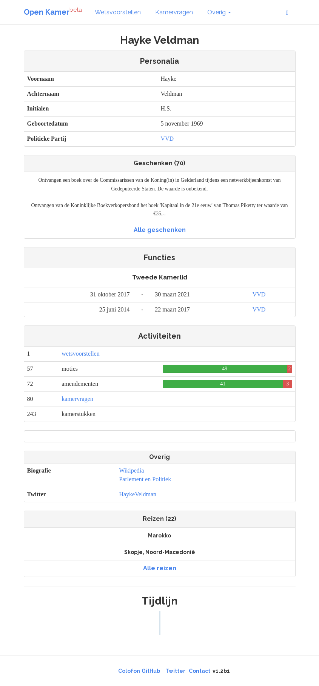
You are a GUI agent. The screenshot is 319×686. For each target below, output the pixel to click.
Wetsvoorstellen (118, 12)
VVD (167, 138)
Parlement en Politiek (145, 479)
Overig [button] (219, 12)
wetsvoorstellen (80, 353)
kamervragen (77, 399)
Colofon (129, 671)
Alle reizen (159, 568)
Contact (199, 671)
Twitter (175, 671)
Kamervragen (174, 12)
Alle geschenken (160, 229)
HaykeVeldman (137, 494)
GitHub (151, 671)
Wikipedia (131, 470)
